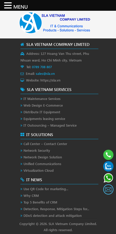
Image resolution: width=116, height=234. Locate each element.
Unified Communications (42, 163)
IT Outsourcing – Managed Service (50, 125)
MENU (20, 6)
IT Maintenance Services (42, 98)
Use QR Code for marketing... (46, 189)
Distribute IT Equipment (42, 112)
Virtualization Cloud (39, 170)
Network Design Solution (43, 157)
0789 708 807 (42, 67)
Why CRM (31, 195)
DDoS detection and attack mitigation (53, 215)
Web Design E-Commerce (43, 105)
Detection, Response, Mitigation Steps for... (56, 209)
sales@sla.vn (45, 73)
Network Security (37, 150)
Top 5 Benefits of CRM (40, 202)
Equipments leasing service (44, 118)
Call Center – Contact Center (45, 143)
